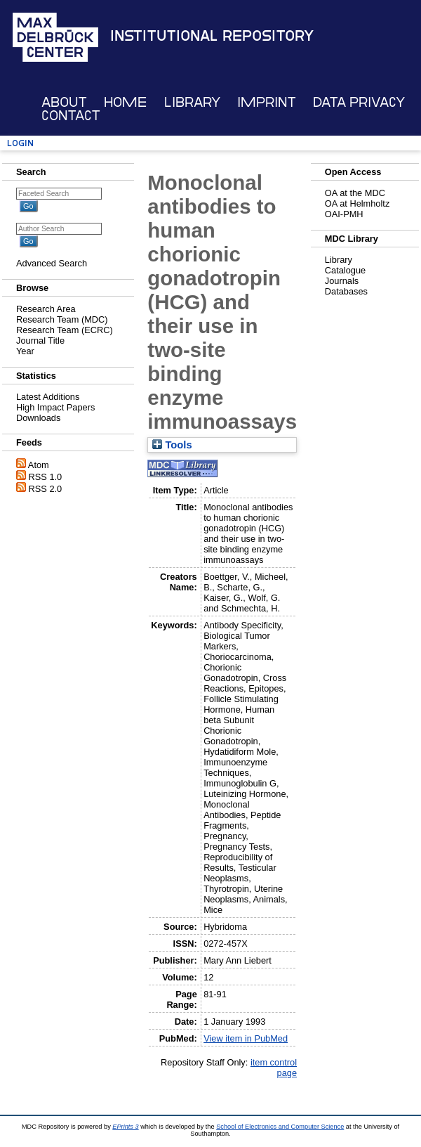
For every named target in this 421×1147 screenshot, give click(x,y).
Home (125, 102)
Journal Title (40, 340)
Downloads (38, 418)
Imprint (266, 102)
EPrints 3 (125, 1126)
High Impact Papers (55, 407)
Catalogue (345, 270)
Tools (172, 445)
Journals (342, 281)
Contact (70, 115)
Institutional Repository (212, 36)
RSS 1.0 (45, 477)
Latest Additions (47, 396)
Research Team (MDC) (62, 319)
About (64, 102)
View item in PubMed (245, 1038)
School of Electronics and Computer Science (280, 1126)
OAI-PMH (344, 214)
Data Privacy (359, 102)
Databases (346, 291)
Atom (38, 465)
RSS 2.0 (45, 489)
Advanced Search (51, 263)
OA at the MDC (355, 193)
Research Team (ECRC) (64, 330)
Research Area (46, 309)
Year (25, 351)
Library (192, 102)
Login (20, 143)
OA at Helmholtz (357, 203)
